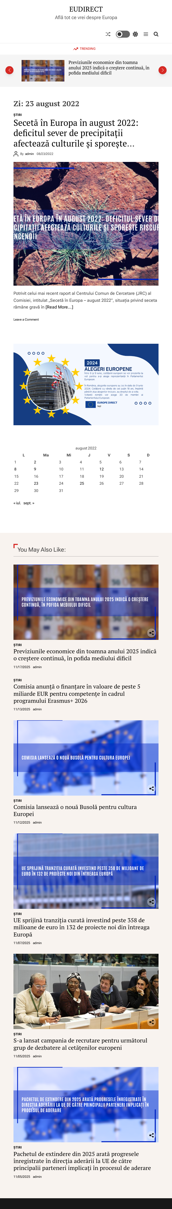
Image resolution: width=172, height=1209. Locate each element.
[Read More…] (59, 307)
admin (29, 154)
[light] (127, 34)
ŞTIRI (17, 115)
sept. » (28, 503)
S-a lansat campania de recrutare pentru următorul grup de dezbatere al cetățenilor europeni (80, 1043)
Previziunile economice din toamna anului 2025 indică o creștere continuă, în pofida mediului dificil (108, 67)
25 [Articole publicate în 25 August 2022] (82, 483)
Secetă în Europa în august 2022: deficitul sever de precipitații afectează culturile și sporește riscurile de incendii (75, 138)
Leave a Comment (26, 319)
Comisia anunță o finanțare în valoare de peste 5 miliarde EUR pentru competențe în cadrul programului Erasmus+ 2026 (76, 693)
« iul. (17, 503)
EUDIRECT (86, 8)
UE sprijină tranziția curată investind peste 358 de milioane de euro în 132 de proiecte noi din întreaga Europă (81, 927)
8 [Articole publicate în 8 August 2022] (15, 469)
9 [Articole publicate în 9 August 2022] (35, 469)
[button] (9, 70)
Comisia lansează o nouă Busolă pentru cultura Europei (75, 810)
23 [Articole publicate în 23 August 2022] (36, 483)
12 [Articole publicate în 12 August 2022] (101, 469)
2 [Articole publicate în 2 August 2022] (35, 462)
